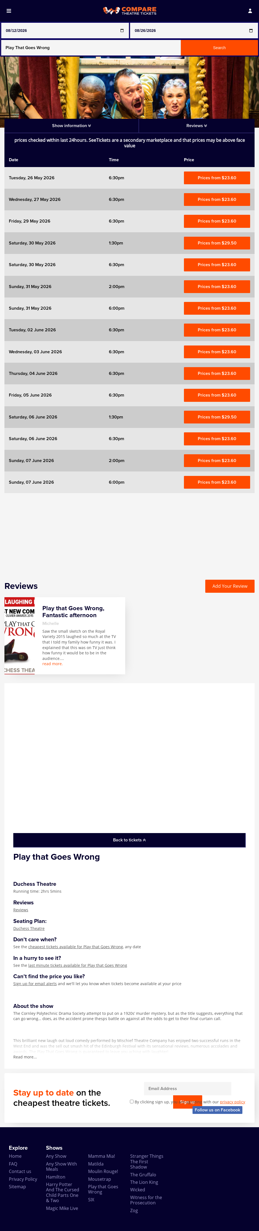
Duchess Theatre (29, 928)
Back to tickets (129, 840)
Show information (71, 125)
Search (219, 48)
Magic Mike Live (62, 1208)
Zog (134, 1210)
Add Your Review (229, 586)
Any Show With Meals (61, 1166)
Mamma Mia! (101, 1156)
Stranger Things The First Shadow (146, 1161)
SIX (91, 1200)
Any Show (56, 1156)
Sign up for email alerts (35, 983)
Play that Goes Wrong (103, 1189)
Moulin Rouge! (103, 1171)
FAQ (13, 1164)
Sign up (231, 1088)
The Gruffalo (143, 1175)
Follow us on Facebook (217, 1110)
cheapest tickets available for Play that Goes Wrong (75, 946)
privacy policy (232, 1101)
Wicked (137, 1190)
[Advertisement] (129, 532)
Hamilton (55, 1177)
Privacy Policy (23, 1179)
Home (15, 1156)
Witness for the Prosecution (146, 1200)
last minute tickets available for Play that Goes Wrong (77, 965)
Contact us (20, 1171)
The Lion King (144, 1182)
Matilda (96, 1164)
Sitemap (17, 1187)
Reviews (20, 909)
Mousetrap (99, 1179)
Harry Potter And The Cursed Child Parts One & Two (62, 1192)
